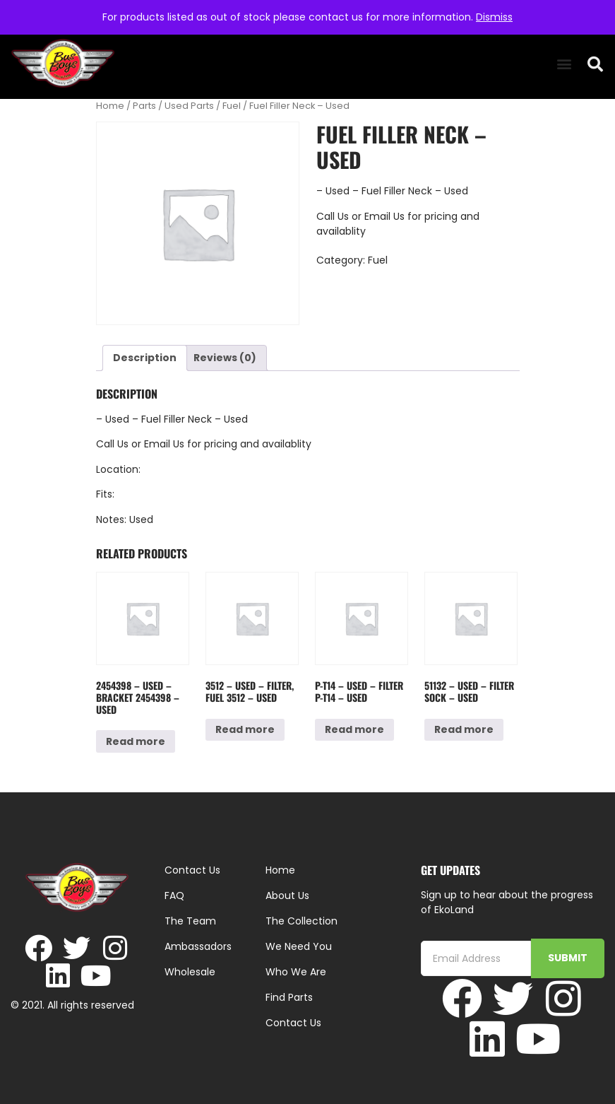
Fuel (231, 105)
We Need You (298, 946)
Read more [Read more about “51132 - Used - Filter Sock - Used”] (464, 729)
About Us (287, 895)
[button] (563, 64)
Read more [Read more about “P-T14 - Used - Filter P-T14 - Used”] (354, 729)
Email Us (385, 216)
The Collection (301, 921)
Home (110, 105)
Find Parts (289, 997)
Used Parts (189, 105)
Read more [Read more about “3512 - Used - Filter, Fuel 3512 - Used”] (245, 729)
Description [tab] (145, 358)
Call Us (332, 216)
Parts (144, 105)
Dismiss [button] (494, 17)
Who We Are (295, 972)
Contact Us (293, 1023)
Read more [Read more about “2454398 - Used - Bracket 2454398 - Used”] (135, 741)
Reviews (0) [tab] (224, 358)
